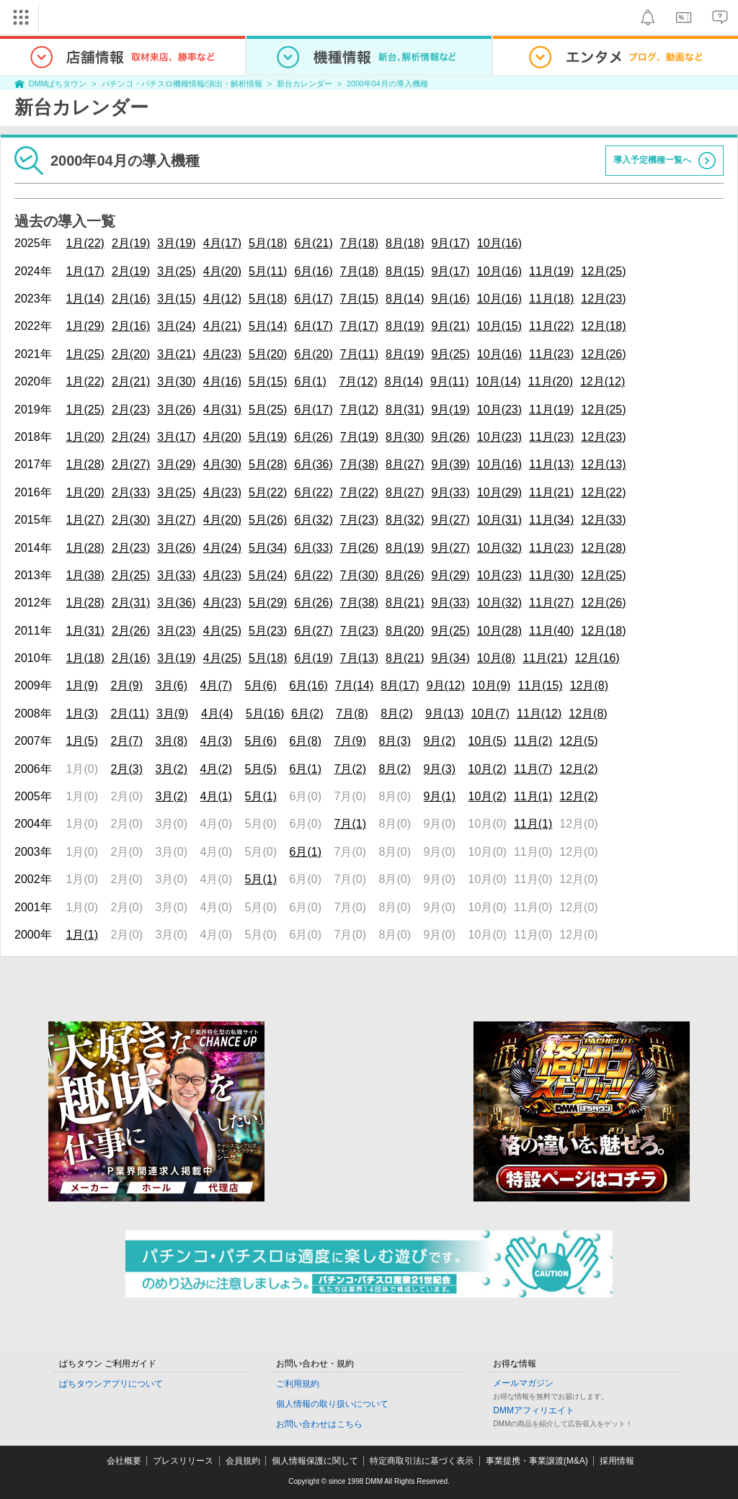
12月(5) (578, 741)
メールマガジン (523, 1383)
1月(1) (82, 935)
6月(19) (313, 658)
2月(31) (131, 602)
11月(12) (539, 713)
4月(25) (222, 631)
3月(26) (176, 409)
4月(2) (216, 769)
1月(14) (85, 298)
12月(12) (602, 381)
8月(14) (405, 298)
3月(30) (176, 381)
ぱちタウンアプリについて (111, 1384)
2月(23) (131, 409)
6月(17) (313, 298)
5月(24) (268, 575)
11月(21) (551, 492)
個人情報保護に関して (315, 1461)
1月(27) (85, 520)
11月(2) (533, 741)
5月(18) (268, 243)
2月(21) (131, 381)
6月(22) (313, 492)
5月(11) (268, 271)
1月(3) (82, 713)
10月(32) (499, 548)
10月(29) (499, 492)
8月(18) (405, 243)
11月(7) (533, 769)
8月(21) (405, 602)
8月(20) (405, 631)
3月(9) (172, 713)
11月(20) (550, 381)
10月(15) (499, 326)
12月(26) (603, 354)
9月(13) (444, 713)
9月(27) (450, 520)
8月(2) (396, 713)
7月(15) (359, 298)
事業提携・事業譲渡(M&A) (537, 1461)
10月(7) (490, 713)
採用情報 (617, 1461)
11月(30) (551, 575)
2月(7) (127, 741)
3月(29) (176, 464)
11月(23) (551, 354)
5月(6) (261, 685)
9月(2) (439, 741)
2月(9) (127, 685)
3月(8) (171, 741)
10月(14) (498, 381)
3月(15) (176, 298)
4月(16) (222, 381)
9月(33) (450, 492)
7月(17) (359, 326)
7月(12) (358, 381)
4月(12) (222, 298)
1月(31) (85, 631)
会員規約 (243, 1461)
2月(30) (131, 520)
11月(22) (551, 326)
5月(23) (268, 631)
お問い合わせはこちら (319, 1424)
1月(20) (85, 437)
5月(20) (268, 354)
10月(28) (499, 631)
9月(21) (450, 326)
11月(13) (551, 464)
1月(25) (85, 354)
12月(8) (589, 685)
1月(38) (85, 575)
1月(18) (85, 658)
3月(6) (171, 685)
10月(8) (496, 658)
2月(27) (131, 464)
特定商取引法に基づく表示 (422, 1461)
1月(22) (85, 243)
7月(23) (359, 520)
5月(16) (265, 713)
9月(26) (450, 437)
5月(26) (268, 520)
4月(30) (222, 464)
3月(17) (176, 437)
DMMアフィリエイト (533, 1410)
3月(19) (176, 243)
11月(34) (551, 520)
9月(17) (450, 243)
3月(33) (176, 575)
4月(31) (222, 409)
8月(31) (405, 409)
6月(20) (313, 354)
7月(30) (359, 575)
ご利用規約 (297, 1384)
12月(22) (603, 492)
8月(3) (395, 741)
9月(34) (450, 658)
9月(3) (439, 769)
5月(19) (268, 437)
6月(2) (307, 713)
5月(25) (268, 409)
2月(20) (131, 354)
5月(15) (268, 381)
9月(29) (450, 575)
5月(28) (268, 464)
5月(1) (261, 796)
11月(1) (533, 796)
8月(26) (405, 575)
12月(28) (603, 548)
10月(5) (487, 741)
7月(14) (354, 685)
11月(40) (551, 631)
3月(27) (176, 520)
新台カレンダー (304, 83)
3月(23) (176, 631)
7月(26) (359, 548)
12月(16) (596, 658)
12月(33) (603, 520)
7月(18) (359, 243)
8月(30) (405, 437)
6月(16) (313, 271)
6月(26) (313, 437)
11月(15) (539, 685)
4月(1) (216, 796)
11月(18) (551, 298)
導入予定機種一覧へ (652, 160)
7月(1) (350, 824)
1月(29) (85, 326)
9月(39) (450, 464)
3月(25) (176, 271)
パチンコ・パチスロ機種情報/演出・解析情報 (182, 83)
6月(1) (310, 381)
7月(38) (359, 464)
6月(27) (313, 631)
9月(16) (450, 298)
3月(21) (176, 354)
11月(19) (551, 271)
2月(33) (131, 492)
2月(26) (131, 631)
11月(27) (551, 602)
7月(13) (359, 658)
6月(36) (313, 464)
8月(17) (400, 685)
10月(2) (487, 769)
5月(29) (268, 602)
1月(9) (82, 685)
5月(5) (261, 769)
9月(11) (449, 381)
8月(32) (405, 520)
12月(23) (603, 298)
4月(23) (222, 354)
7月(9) (350, 741)
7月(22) (359, 492)
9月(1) (439, 796)
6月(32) (313, 520)
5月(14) (268, 326)
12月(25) (603, 271)
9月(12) (446, 685)
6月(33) (313, 548)
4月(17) (222, 243)
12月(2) (578, 769)
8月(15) (405, 271)
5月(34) (268, 548)
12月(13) (603, 464)
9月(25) (450, 354)
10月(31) (499, 520)
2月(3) (127, 769)
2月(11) (130, 713)
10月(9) (491, 685)
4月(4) (217, 713)
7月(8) (352, 713)
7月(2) (350, 769)
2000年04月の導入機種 (387, 83)
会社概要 (124, 1461)
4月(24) (222, 548)
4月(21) (222, 326)
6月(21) (313, 243)
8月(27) (405, 464)
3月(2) (171, 769)
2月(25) (131, 575)
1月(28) (85, 464)
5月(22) (268, 492)
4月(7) (216, 685)
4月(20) (222, 271)
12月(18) (603, 326)
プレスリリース (183, 1461)
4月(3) (216, 741)
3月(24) (176, 326)
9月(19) (450, 409)
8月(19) (405, 326)
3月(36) (176, 602)
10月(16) (499, 243)
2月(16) (131, 298)
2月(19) (131, 243)
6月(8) (305, 741)
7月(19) (359, 437)
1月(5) (82, 741)
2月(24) (131, 437)
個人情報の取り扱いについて (332, 1404)
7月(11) (359, 354)
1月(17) (85, 271)
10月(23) (499, 409)
